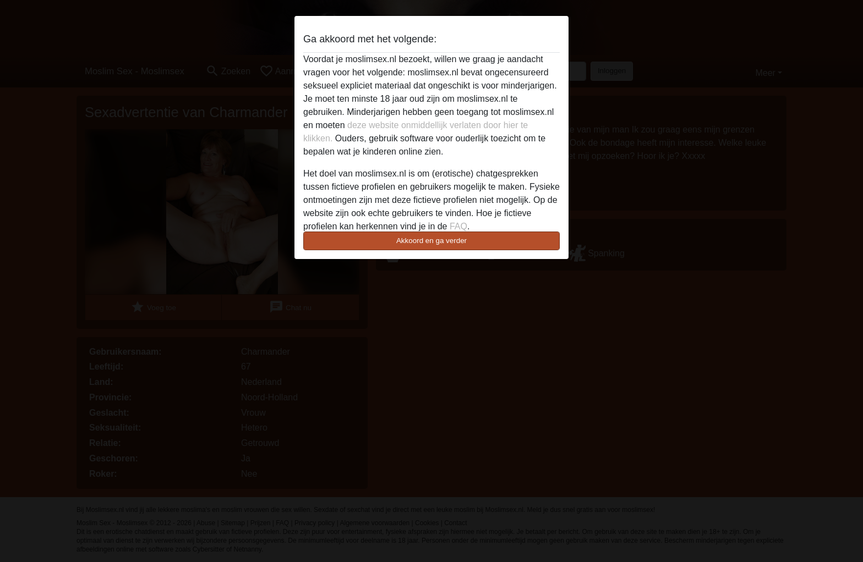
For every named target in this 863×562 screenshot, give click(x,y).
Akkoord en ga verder (431, 240)
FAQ (458, 226)
